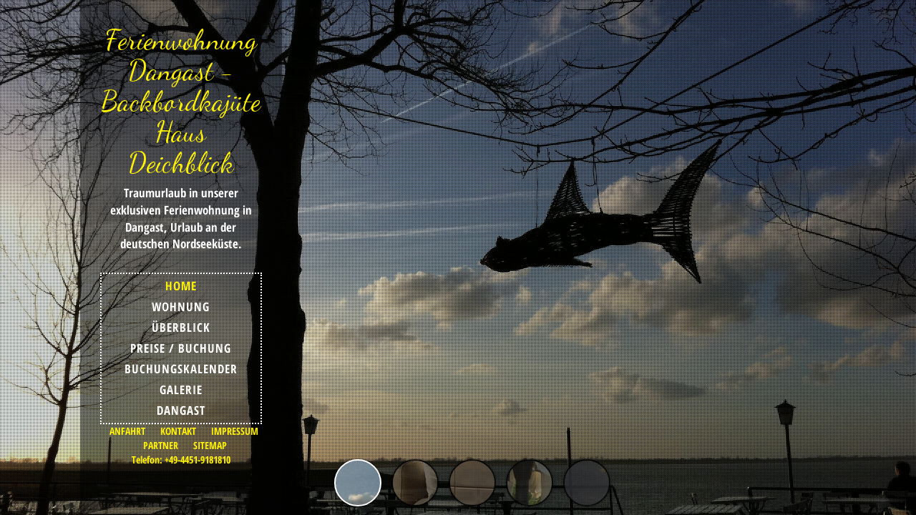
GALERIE (181, 389)
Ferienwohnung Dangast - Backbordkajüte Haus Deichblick (180, 101)
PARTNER (160, 445)
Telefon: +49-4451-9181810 (181, 459)
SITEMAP (210, 445)
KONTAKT (178, 431)
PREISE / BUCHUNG (180, 348)
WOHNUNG (181, 306)
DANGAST (181, 410)
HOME (181, 286)
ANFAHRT (127, 431)
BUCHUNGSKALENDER (181, 368)
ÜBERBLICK (181, 327)
